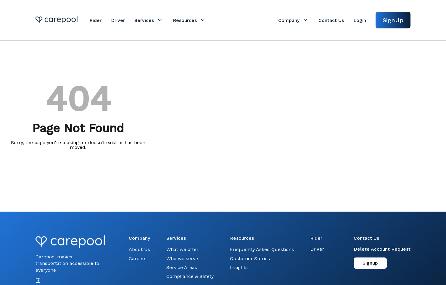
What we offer (182, 249)
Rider (316, 238)
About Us (139, 249)
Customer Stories (250, 258)
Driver (317, 249)
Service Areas (181, 267)
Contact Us (366, 238)
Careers (137, 258)
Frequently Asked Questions (262, 249)
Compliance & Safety (190, 276)
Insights (239, 267)
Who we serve (182, 258)
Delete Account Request (382, 249)
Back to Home (78, 165)
